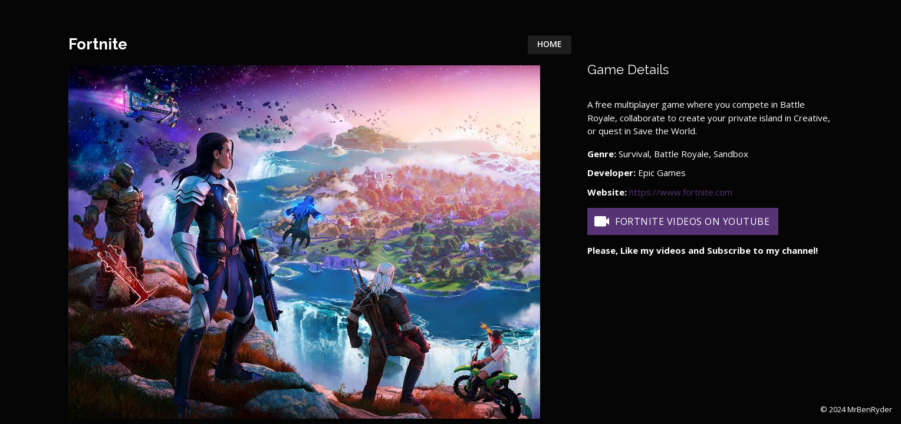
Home (549, 43)
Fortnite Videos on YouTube (681, 221)
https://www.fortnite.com (680, 192)
